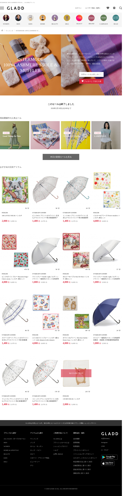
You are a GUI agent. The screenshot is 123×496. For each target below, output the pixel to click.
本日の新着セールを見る (61, 157)
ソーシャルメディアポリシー (83, 454)
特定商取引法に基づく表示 (82, 462)
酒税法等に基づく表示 (81, 473)
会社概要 (76, 439)
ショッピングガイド (60, 446)
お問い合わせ (58, 454)
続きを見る (96, 63)
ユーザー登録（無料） (93, 8)
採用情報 (76, 442)
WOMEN (7, 446)
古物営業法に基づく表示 (82, 465)
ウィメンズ (34, 439)
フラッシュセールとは (61, 442)
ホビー (32, 454)
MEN (5, 442)
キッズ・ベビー (35, 450)
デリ (31, 465)
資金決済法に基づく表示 (82, 469)
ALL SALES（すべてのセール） (15, 439)
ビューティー (35, 462)
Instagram (104, 442)
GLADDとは (57, 439)
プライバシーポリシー (81, 450)
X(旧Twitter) (105, 438)
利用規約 (76, 446)
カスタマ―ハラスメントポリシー (85, 458)
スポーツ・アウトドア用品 (39, 458)
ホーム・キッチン (36, 446)
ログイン (78, 8)
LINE (103, 446)
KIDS (5, 458)
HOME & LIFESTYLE (11, 450)
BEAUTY (7, 454)
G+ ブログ (104, 450)
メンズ (32, 442)
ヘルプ (55, 450)
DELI (5, 462)
